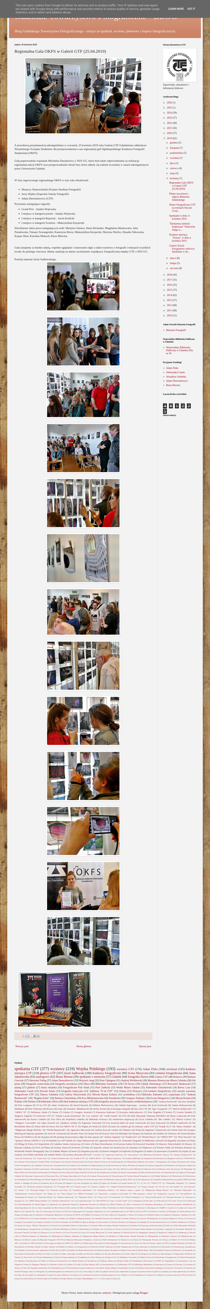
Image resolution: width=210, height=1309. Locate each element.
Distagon (172, 1211)
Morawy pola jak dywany (169, 1169)
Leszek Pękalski (134, 1169)
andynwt (106, 1292)
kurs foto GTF (141, 1109)
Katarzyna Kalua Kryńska (151, 1225)
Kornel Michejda (62, 1229)
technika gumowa (108, 1275)
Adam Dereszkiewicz (177, 380)
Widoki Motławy (161, 1176)
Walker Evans (145, 1257)
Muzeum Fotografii (176, 330)
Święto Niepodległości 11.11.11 (88, 1278)
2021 (170, 128)
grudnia (174, 142)
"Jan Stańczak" (189, 1187)
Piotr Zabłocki (102, 1087)
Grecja (180, 1218)
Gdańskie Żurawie (102, 1218)
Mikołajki (123, 1133)
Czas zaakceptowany (114, 1211)
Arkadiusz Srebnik (68, 1123)
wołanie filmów (54, 1154)
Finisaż (55, 1112)
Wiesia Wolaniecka (188, 1257)
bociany (179, 1264)
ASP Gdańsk (66, 1140)
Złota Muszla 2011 (91, 1264)
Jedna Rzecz (84, 1225)
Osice (136, 1243)
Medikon (112, 1236)
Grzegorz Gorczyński (23, 1222)
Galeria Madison (40, 1218)
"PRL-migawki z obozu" (142, 1194)
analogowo (42, 1076)
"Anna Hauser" (133, 1155)
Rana (115, 1172)
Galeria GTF (161, 1076)
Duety (193, 1140)
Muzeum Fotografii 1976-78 (51, 1240)
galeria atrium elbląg (107, 1268)
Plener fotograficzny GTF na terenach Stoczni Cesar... (182, 207)
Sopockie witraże (101, 1147)
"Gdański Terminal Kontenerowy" (123, 1187)
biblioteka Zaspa (112, 1179)
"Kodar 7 (22, 1190)
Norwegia (50, 1243)
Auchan (114, 1130)
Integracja (133, 1222)
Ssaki (56, 1254)
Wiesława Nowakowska (27, 1261)
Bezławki (160, 1158)
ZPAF (104, 1126)
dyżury (17, 1268)
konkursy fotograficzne (107, 1073)
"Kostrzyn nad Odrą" (59, 1190)
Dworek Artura (47, 1091)
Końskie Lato (98, 1229)
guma (46, 1137)
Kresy (109, 1229)
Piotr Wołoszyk (35, 1109)
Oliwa (86, 1084)
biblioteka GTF (125, 1264)
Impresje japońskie (35, 1133)
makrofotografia (54, 1271)
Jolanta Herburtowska (182, 1105)
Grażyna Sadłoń (167, 1218)
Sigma (181, 1172)
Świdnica (114, 1183)
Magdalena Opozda (147, 1232)
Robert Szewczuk (128, 1250)
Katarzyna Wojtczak (105, 1112)
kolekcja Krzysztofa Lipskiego (150, 1268)
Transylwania (117, 1176)
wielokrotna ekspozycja (123, 1119)
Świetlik (54, 1278)
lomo (60, 1183)
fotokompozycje (57, 1268)
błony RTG (127, 1179)
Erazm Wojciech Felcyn (97, 1162)
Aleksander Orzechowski (159, 1087)
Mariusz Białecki (29, 1236)
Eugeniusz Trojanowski (156, 1130)
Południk (21, 1250)
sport (51, 1275)
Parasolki (44, 1172)
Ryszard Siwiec (154, 1172)
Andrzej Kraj (101, 1130)
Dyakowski (27, 1215)
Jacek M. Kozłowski (57, 1133)
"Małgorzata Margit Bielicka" (28, 1130)
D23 (138, 1211)
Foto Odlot (109, 1215)
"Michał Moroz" (148, 1137)
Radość (72, 1250)
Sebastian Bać (170, 1172)
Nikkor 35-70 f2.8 (179, 1240)
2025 (170, 107)
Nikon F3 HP (28, 1243)
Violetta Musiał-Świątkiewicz (139, 1176)
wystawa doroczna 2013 (77, 1154)
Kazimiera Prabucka (22, 1169)
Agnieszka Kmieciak (108, 1140)
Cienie (58, 1211)
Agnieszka (53, 1204)
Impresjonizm (97, 1165)
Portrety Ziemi (61, 1147)
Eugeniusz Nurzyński (92, 1123)
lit (53, 1183)
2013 (170, 300)
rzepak (185, 1151)
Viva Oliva (56, 1119)
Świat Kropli (42, 1278)
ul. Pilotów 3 (124, 1275)
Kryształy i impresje (164, 1229)
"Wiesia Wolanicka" (133, 1197)
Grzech (190, 1218)
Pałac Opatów (49, 1247)
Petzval (94, 1247)
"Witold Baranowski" (56, 1130)
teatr (96, 1275)
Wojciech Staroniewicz (58, 1261)
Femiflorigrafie (117, 1162)
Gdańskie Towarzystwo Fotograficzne (49, 1165)
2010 (170, 315)
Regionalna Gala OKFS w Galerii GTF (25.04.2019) (181, 185)
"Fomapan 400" (63, 1187)
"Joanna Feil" (41, 1158)
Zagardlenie (169, 1261)
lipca (172, 163)
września (174, 158)
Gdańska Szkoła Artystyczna (67, 1144)
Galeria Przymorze (178, 1162)
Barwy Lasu (184, 1087)
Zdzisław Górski (56, 1264)
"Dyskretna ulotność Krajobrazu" (40, 1187)
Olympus (136, 1133)
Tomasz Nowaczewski (99, 1176)
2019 (170, 138)
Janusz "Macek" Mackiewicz (37, 1225)
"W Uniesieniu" (114, 1197)
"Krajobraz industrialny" (82, 1190)
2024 (170, 112)
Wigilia (84, 1126)
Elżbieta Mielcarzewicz (103, 1105)
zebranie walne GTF (144, 1126)
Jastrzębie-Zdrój (68, 1225)
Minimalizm (153, 1236)
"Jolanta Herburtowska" (60, 1158)
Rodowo (177, 1076)
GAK (193, 1215)
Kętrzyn (44, 1232)
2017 (170, 279)
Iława (193, 1222)
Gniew (88, 1144)
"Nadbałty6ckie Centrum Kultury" (28, 1194)
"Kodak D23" (131, 1137)
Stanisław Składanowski (78, 1109)
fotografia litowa (138, 1076)
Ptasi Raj (55, 1250)
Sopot (60, 1109)
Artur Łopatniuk (44, 1208)
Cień (66, 1211)
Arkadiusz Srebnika (176, 376)
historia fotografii (110, 1151)
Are (32, 1208)
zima (191, 1275)
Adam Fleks (172, 368)
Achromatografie (24, 1204)
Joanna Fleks (97, 1225)
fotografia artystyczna (110, 1101)
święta (107, 1278)
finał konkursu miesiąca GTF (78, 1101)
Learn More (176, 8)
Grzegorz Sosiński (43, 1222)
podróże (174, 1151)
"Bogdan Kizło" (41, 1098)
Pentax (71, 1247)
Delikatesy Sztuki (39, 1112)
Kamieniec (170, 1165)
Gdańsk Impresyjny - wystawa (133, 1105)
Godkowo (73, 1165)
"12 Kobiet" (97, 1155)
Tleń (57, 1257)
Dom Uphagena (108, 1080)
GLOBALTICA (23, 1218)
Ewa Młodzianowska (92, 1098)
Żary (115, 1278)
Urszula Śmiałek (184, 1112)
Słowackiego (166, 1254)
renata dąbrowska (179, 1271)
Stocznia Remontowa (113, 1254)
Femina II (97, 1215)
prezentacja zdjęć (76, 1137)
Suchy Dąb (130, 1254)
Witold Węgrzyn (51, 1179)
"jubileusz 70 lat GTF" (101, 1091)
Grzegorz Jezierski (83, 1112)
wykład (159, 1275)
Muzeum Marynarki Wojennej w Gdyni (83, 1240)
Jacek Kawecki (112, 1165)
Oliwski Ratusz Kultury (104, 1094)
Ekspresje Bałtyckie (54, 1215)
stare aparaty (93, 1137)
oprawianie (162, 1151)
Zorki (78, 1264)
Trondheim (82, 1257)
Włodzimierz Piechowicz (142, 1261)
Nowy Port (54, 1126)
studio (95, 1183)
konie (35, 1183)
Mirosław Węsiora (169, 1236)
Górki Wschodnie (61, 1222)
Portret (169, 1112)
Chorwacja (47, 1211)
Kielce (168, 1225)
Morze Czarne (30, 1240)
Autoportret (148, 1158)
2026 (170, 102)
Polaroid (154, 1247)
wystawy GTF (125, 1069)
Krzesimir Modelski (184, 1229)
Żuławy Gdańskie (49, 1094)
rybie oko (21, 1275)
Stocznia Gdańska (93, 1254)
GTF (124, 1116)
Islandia (143, 1222)
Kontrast (47, 1229)
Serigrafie (189, 1250)
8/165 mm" (148, 1201)
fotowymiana (72, 1268)
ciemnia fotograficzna (169, 1073)
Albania (102, 1204)
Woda (95, 1126)
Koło (74, 1229)
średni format (127, 1183)
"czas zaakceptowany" (83, 1201)
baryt (113, 1126)
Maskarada (56, 1236)
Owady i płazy (155, 1243)
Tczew (84, 1176)
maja (172, 173)
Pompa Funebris (80, 1172)
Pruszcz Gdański (38, 1119)
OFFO (67, 1243)
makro (150, 1151)
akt (39, 1137)
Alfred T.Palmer (116, 1204)
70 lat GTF (41, 1105)
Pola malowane (141, 1247)
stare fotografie (83, 1183)
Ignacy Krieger (89, 1222)
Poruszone (165, 1247)
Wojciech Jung (86, 1080)
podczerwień (145, 1271)
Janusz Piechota (128, 1165)
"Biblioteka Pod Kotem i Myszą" (156, 1155)
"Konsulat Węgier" (38, 1190)
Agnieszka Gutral (69, 1204)
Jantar (19, 1225)
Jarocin (55, 1225)
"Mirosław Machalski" (182, 1190)
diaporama (145, 1179)
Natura (136, 1240)
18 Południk (51, 1140)
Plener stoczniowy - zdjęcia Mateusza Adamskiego (179, 196)
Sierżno (32, 1101)
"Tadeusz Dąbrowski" (65, 1197)
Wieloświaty (177, 1176)
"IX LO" (161, 1187)
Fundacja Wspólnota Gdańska (175, 1215)
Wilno (43, 1261)
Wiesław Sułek (163, 1147)
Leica (83, 1232)
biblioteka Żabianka (152, 1094)
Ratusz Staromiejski (129, 1172)
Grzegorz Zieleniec (135, 1098)
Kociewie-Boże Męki (74, 1169)
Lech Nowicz (56, 1232)
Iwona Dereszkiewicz (159, 1222)
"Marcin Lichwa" (184, 1119)
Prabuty (18, 1101)
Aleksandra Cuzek (175, 372)
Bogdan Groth (173, 1158)
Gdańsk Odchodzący (151, 1084)
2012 (170, 305)
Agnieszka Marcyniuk (80, 1130)
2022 (170, 123)
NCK (37, 1147)
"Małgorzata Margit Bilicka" (157, 1190)
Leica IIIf (120, 1169)
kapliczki (126, 1151)
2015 (170, 290)
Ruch (168, 1250)
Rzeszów (177, 1250)
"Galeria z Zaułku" (98, 1187)
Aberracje (192, 1201)
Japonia (141, 1165)
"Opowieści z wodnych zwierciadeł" (113, 1194)
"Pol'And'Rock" (186, 1194)
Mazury (188, 1144)
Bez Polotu (59, 1208)
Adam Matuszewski (85, 1140)
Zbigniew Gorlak (21, 1264)
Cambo (181, 1208)
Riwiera (50, 1109)
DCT (145, 1211)
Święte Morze (66, 1278)
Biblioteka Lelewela (154, 1140)
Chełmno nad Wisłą (131, 1130)
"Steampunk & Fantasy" (24, 1197)
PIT (166, 1243)
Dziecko (39, 1215)
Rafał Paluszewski (86, 1250)
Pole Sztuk (66, 1172)
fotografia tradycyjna (72, 1091)
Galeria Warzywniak (75, 1094)
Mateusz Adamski (71, 1236)
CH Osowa (129, 1084)
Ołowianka (32, 1172)
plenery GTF (48, 1073)
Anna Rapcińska (21, 1208)
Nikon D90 (40, 1126)
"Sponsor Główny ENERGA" (28, 1140)
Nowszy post (22, 1046)
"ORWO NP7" (167, 1137)
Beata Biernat (173, 385)
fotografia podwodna (38, 1268)
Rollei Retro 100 (145, 1250)
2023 (170, 117)
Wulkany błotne (106, 1261)
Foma (30, 1144)
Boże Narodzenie (127, 1208)
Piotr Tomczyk (107, 1247)
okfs (97, 1271)
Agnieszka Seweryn (87, 1204)
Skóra (40, 1254)
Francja (140, 1215)
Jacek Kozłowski (159, 1105)
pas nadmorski (122, 1271)
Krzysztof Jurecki (21, 1232)
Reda (99, 1250)
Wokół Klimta (77, 1261)
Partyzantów (19, 1247)
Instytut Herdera (118, 1222)
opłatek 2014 (107, 1271)
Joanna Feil (93, 1133)
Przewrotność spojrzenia (38, 1250)
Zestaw (80, 1179)
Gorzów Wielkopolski (149, 1218)
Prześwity (76, 1147)
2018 (170, 274)
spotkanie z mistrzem (92, 1076)
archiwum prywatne (95, 1179)
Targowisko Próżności (184, 1254)
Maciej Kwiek (129, 1232)
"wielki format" (110, 1116)
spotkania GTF (26, 1068)
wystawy (57, 1068)
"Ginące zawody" (148, 1187)
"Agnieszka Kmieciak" (114, 1155)
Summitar (133, 1147)
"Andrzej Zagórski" (112, 1137)
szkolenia (87, 1275)
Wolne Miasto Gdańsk (128, 1087)
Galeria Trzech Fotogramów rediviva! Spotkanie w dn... (182, 248)
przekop (165, 1271)
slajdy (30, 1275)
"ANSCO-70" (156, 1183)
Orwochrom (126, 1243)
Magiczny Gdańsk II (167, 1232)
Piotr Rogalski (154, 1112)
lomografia (40, 1271)
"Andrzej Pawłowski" (168, 1101)
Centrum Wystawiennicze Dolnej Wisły (34, 1162)
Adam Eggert (40, 1204)
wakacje (149, 1275)
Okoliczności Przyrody (92, 1243)
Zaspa (71, 1179)
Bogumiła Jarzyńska (176, 1140)
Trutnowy (172, 1133)
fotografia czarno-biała (37, 1084)
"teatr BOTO (101, 1201)
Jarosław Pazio (77, 1133)
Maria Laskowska (178, 1116)
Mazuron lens (150, 1169)
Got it (191, 8)
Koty (88, 1169)
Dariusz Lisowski (158, 1211)
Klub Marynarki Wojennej (185, 1225)
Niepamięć (188, 1169)
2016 (170, 284)
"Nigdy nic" (52, 1194)
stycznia (174, 268)
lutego (173, 263)
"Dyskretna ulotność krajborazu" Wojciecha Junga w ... (182, 226)
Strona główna (83, 1046)
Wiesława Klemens (183, 1147)
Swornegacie (143, 1254)
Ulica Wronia (96, 1257)
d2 (137, 1179)
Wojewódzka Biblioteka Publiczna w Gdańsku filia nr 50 (179, 350)
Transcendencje (68, 1257)
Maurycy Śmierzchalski (170, 1144)
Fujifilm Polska (153, 1215)
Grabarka (84, 1165)
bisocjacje (160, 1264)
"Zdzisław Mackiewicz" (61, 1201)
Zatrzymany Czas (185, 1261)
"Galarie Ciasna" (80, 1187)
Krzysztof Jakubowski (179, 1084)
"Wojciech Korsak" (174, 1197)
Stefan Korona (100, 1109)
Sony (48, 1254)
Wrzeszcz (137, 1091)
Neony (165, 1240)
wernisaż (171, 1069)
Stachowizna (119, 1147)
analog (17, 1087)
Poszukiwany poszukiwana (185, 1247)
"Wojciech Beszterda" (153, 1197)
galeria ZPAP (182, 1179)
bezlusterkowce (109, 1264)
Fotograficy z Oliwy (125, 1215)
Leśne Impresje (114, 1232)
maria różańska (49, 1087)
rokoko (193, 1271)
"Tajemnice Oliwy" (86, 1197)
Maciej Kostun (183, 1098)
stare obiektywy (63, 1275)
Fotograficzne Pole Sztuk (76, 1087)
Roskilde (159, 1250)
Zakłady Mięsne (60, 1151)
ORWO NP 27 (70, 1126)
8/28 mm (160, 1201)
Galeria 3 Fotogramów (157, 1162)
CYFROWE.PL (189, 1158)
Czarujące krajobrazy (94, 1211)
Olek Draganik (111, 1243)
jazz (133, 1268)
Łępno (104, 1183)
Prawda (93, 1172)
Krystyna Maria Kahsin (142, 1229)
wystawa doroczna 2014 (175, 1275)
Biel (81, 1208)
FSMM (87, 1215)
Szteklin (160, 1133)
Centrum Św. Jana (31, 1211)
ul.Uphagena (138, 1275)
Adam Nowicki (48, 1123)
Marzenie (44, 1236)
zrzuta (16, 1278)
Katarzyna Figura (185, 1165)
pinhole (31, 1087)
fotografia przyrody (89, 1151)
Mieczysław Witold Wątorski (132, 1236)
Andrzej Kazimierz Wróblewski (179, 1204)
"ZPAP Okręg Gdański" (38, 1201)
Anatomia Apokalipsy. (154, 1204)
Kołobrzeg (84, 1229)
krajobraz (45, 1183)
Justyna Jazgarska (155, 1165)
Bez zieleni (71, 1208)
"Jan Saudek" (174, 1187)
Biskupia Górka (93, 1208)
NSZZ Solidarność (109, 1240)
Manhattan (19, 1109)
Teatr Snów (28, 1257)
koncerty (169, 1268)
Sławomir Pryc (53, 1176)
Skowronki (18, 1254)
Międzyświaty (186, 1236)
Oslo (144, 1243)
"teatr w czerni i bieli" (118, 1201)
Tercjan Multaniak (43, 1257)
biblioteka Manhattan (143, 1264)
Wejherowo (147, 1147)
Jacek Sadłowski (74, 1073)
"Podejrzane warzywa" (166, 1194)
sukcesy (76, 1275)
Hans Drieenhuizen (103, 1144)
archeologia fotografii (120, 1109)
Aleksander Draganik (131, 1140)
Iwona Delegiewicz (160, 1098)
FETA (77, 1215)
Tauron (17, 1257)
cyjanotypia (174, 1094)
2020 (170, 133)
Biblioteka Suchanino (106, 1084)
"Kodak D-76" (79, 1158)
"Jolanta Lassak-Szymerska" (68, 1116)
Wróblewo (29, 1137)
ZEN (64, 1179)
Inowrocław (103, 1222)
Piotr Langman (25, 1105)
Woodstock (91, 1261)
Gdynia (66, 1112)
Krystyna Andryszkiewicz (131, 1112)
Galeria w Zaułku (58, 1218)
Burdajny (152, 1208)
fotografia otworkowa (66, 1084)
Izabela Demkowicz (179, 1222)
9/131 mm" (172, 1201)
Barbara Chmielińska (65, 1098)
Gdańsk (116, 1076)
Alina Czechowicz (133, 1204)
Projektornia (105, 1172)
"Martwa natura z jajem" (130, 1190)
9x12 (182, 1201)
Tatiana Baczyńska (70, 1176)
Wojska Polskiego (90, 1068)
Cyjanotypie (77, 1211)
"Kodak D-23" (165, 1126)
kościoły (189, 1268)
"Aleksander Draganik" (174, 1183)
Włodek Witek (123, 1261)
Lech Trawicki (72, 1232)
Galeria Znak (177, 1130)
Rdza (143, 1172)
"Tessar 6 (101, 1197)
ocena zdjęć (87, 1271)
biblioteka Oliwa (49, 1101)
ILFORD (75, 1222)
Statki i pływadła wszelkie (72, 1254)
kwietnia (174, 178)
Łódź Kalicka (28, 1278)
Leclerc (109, 1169)
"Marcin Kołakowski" (182, 1109)
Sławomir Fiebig (37, 1080)
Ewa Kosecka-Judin (115, 1123)
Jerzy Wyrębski (188, 1101)
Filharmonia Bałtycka (136, 1162)
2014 (170, 295)
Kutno (35, 1232)
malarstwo (69, 1271)
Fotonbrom (114, 1098)
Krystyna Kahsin (124, 1144)
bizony (170, 1264)
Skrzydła (30, 1254)
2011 (170, 310)
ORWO (77, 1243)
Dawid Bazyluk (81, 1105)
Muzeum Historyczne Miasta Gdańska (167, 1080)
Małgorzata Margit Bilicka (94, 1236)
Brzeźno (141, 1208)
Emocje (69, 1215)
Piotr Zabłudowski (124, 1247)
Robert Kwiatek (111, 1250)
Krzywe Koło (108, 1133)
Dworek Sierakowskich (74, 1162)
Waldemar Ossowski (128, 1257)
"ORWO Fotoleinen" (85, 1194)
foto (25, 1268)
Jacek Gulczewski (137, 1123)
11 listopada (136, 1201)
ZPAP (158, 1261)
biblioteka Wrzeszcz (98, 1119)
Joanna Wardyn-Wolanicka (117, 1225)
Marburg (182, 1232)
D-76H (130, 1211)
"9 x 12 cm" (141, 1183)
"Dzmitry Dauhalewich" (183, 1155)
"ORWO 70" (20, 1112)
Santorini (148, 1133)
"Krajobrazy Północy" (106, 1190)
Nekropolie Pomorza (150, 1240)
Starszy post (145, 1046)
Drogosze (57, 1162)
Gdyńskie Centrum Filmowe (124, 1218)
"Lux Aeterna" (92, 1116)
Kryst (126, 1229)
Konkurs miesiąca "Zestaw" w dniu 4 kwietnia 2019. (180, 237)
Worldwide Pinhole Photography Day (31, 1151)
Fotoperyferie (43, 1144)
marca (173, 258)
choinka (189, 1264)
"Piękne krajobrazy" (114, 1158)
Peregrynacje (82, 1247)
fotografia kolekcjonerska (163, 1179)
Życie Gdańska (146, 1119)
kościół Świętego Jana (23, 1271)
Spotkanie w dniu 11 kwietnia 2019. (179, 217)
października (176, 153)
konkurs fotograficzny (159, 1091)
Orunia (122, 1091)
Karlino (134, 1225)
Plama (47, 1147)
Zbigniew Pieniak (39, 1264)
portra (156, 1271)
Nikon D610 (19, 1172)
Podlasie (54, 1172)
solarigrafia (41, 1275)
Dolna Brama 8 (186, 1211)
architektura (129, 1094)
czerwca (174, 168)
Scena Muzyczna (138, 1073)
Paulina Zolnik (34, 1247)
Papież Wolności (178, 1243)
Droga (17, 1215)
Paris (191, 1243)
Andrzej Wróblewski (131, 1080)
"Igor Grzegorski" (160, 1109)
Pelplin (62, 1247)
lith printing (58, 1137)
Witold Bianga (35, 1179)
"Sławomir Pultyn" (45, 1197)
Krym (118, 1229)
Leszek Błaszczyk (96, 1232)
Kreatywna (98, 1169)
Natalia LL (125, 1240)
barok (74, 1151)
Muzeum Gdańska (22, 1147)
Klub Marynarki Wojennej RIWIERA (148, 1116)
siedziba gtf (125, 1126)
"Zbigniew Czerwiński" (25, 1123)
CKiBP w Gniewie (166, 1208)
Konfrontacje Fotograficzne (29, 1229)
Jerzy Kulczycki (158, 1123)
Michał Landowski (179, 1123)
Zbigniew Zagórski (23, 1116)
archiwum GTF (44, 1116)
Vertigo (108, 1257)
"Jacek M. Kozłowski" (23, 1158)
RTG (64, 1250)
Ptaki (87, 1147)
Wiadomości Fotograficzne (166, 1257)
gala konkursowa (88, 1268)
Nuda (59, 1243)
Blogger (144, 1292)
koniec (179, 1268)
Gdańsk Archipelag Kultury (80, 1218)
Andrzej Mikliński (133, 1158)
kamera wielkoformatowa (139, 1101)
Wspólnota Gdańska (75, 1119)
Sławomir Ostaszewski (34, 1176)
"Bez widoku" (164, 1119)
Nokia (39, 1243)
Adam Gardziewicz (60, 1105)
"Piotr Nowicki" (184, 1137)
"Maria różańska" (184, 1126)
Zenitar (70, 1264)
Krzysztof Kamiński (145, 1144)
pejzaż (134, 1271)
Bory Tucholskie (110, 1208)
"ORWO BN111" (95, 1158)
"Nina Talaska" (67, 1194)
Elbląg (21, 1144)
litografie (139, 1151)
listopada (175, 148)
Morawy (17, 1240)
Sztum (154, 1254)
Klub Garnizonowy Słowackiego (48, 1169)
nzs (78, 1271)
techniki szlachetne (35, 1154)
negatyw (69, 1183)
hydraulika (123, 1268)
